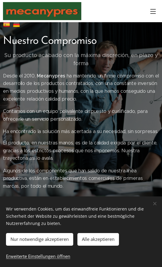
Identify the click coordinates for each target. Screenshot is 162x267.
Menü (153, 11)
